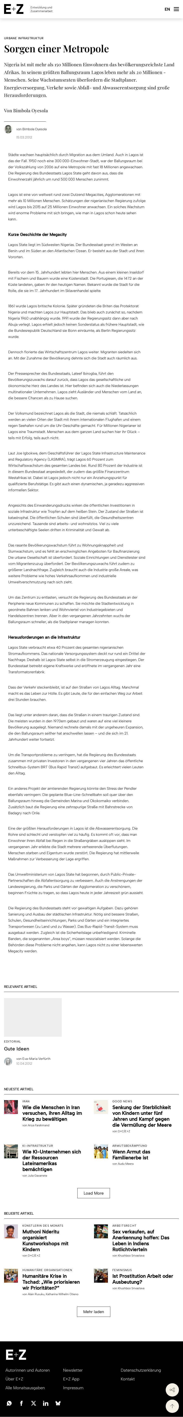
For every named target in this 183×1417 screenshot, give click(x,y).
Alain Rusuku (36, 1294)
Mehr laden (93, 1311)
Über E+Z (14, 1379)
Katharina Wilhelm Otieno (62, 1294)
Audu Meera (126, 1164)
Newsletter (73, 1370)
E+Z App (71, 1379)
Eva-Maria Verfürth (33, 1059)
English (167, 9)
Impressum (73, 1387)
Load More (94, 1193)
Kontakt (128, 1379)
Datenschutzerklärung (141, 1370)
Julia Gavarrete (37, 1175)
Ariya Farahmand (38, 1125)
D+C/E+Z (124, 1131)
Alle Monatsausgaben (25, 1387)
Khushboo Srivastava (131, 1255)
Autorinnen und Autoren (27, 1370)
